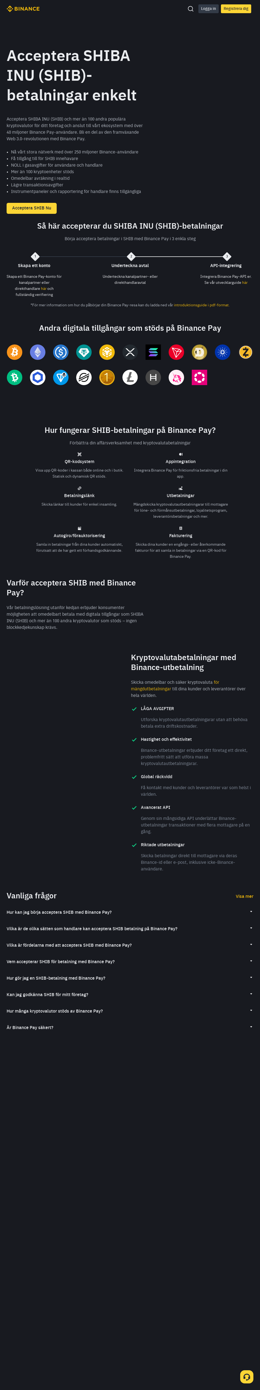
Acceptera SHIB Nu (31, 208)
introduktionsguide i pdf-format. (202, 305)
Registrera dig (236, 9)
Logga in (208, 9)
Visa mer (244, 911)
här (43, 289)
